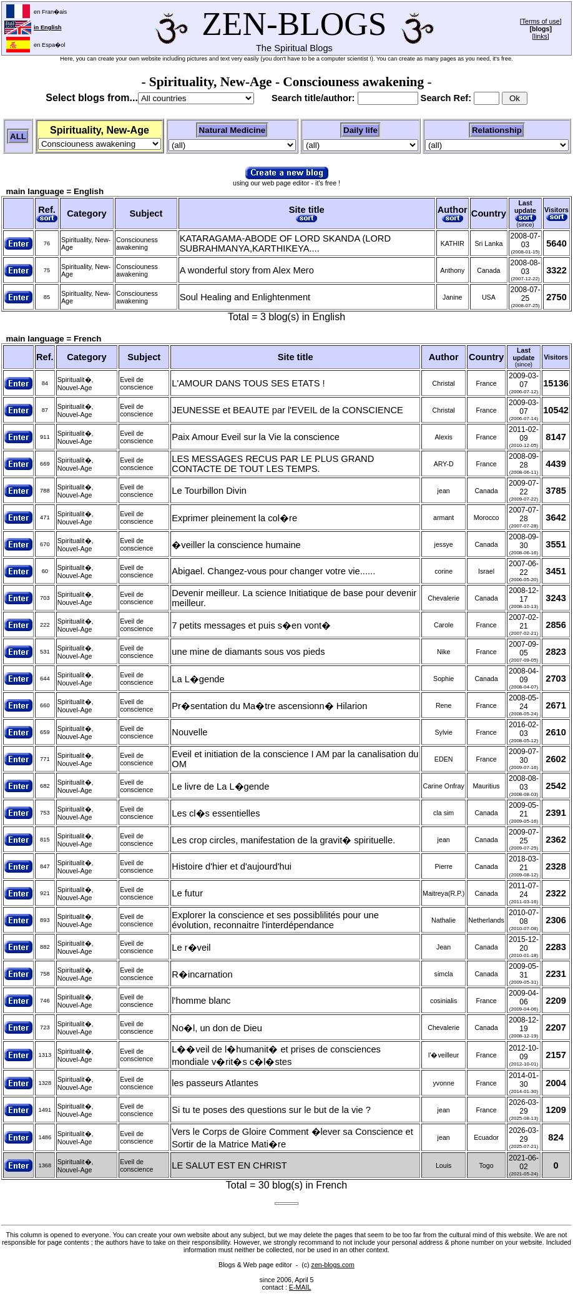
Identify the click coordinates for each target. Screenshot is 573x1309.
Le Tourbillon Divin (209, 491)
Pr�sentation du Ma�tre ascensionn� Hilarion (269, 706)
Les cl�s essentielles (216, 813)
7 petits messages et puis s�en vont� (251, 625)
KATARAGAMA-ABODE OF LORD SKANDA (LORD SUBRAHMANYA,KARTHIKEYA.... (285, 243)
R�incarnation (202, 974)
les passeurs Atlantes (215, 1083)
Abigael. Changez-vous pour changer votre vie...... (273, 571)
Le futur (187, 893)
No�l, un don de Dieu (217, 1028)
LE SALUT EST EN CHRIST (229, 1165)
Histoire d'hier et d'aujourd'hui (231, 866)
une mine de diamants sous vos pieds (248, 652)
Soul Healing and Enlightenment (245, 297)
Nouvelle (189, 732)
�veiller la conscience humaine (236, 545)
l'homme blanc (201, 1001)
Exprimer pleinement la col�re (234, 518)
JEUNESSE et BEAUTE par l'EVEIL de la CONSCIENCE (287, 410)
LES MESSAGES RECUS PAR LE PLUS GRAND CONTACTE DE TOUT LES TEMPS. (273, 464)
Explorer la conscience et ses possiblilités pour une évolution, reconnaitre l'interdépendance (275, 920)
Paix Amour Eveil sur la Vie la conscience (256, 437)
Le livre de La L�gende (220, 787)
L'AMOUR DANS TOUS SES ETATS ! (248, 383)
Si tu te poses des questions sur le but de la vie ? (271, 1110)
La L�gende (198, 679)
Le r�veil (191, 948)
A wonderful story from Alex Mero (247, 270)
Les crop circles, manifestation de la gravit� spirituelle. (283, 840)
